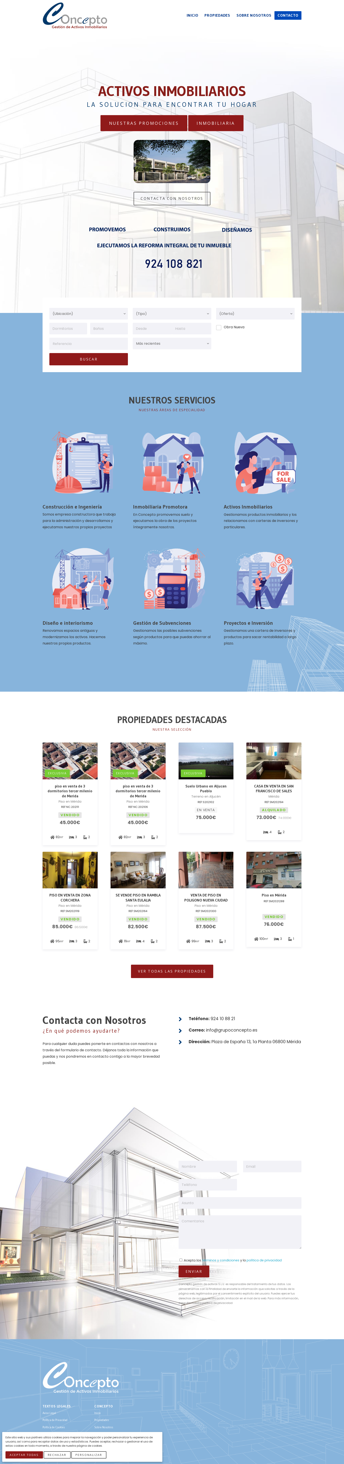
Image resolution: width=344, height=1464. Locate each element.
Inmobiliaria (216, 123)
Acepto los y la (230, 1260)
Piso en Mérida (274, 895)
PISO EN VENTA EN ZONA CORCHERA (70, 898)
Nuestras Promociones (144, 123)
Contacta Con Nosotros (172, 198)
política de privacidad (264, 1260)
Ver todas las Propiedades (172, 971)
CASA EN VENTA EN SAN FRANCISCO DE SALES (274, 789)
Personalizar (88, 1455)
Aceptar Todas (24, 1455)
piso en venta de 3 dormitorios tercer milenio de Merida (70, 791)
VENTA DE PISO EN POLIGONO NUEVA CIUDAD (206, 898)
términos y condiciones (220, 1260)
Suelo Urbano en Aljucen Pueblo (206, 789)
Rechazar (57, 1455)
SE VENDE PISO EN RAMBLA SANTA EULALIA (138, 898)
